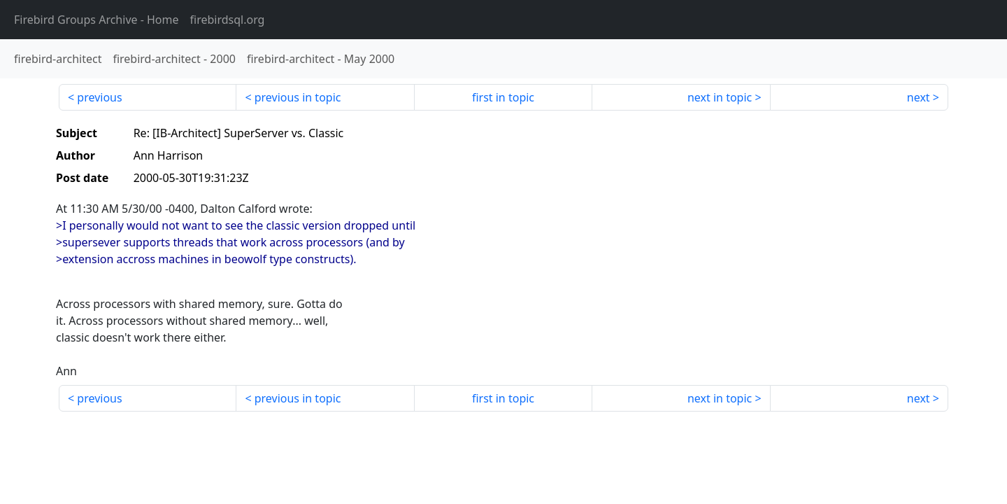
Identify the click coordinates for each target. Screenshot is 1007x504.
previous (99, 97)
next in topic (719, 97)
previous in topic (298, 97)
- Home (96, 19)
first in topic (503, 97)
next (918, 97)
